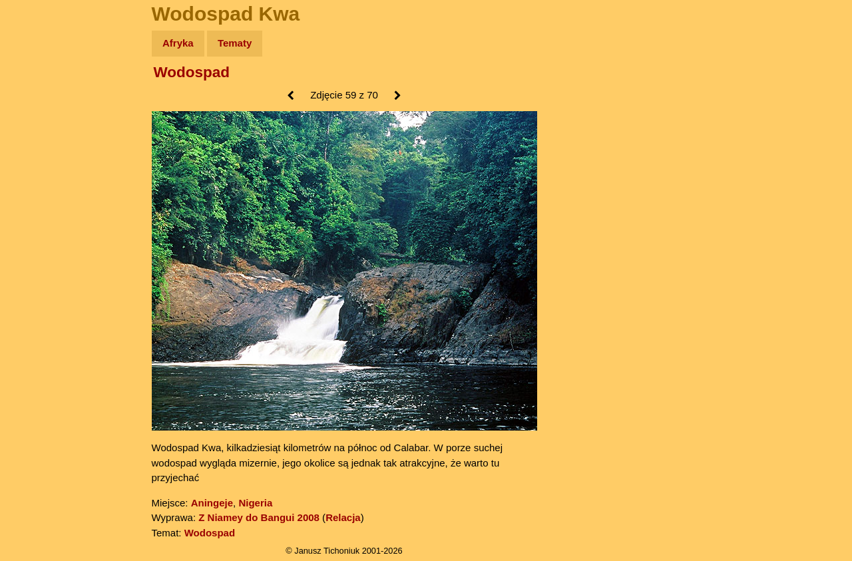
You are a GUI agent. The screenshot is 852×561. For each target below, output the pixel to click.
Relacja (343, 517)
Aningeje (212, 502)
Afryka (178, 43)
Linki (34, 248)
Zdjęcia (40, 120)
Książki (40, 172)
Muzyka (40, 197)
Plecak (38, 223)
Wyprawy (44, 94)
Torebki (40, 274)
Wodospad (192, 72)
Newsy (38, 146)
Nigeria (255, 502)
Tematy (235, 43)
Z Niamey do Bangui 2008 (259, 517)
